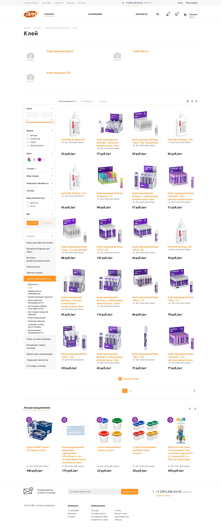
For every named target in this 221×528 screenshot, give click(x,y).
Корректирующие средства (40, 297)
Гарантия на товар (99, 520)
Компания (73, 506)
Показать (32, 223)
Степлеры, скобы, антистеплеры (36, 325)
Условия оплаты (98, 514)
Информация (98, 506)
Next (195, 408)
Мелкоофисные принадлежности (35, 301)
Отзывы (71, 517)
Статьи (118, 510)
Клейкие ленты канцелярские (34, 292)
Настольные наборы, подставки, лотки (37, 307)
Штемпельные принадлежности (35, 331)
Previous (190, 408)
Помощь (95, 510)
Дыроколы (33, 284)
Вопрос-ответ (121, 514)
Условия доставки (99, 517)
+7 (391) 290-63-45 (134, 3)
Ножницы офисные (36, 321)
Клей (30, 288)
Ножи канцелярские (37, 318)
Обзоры (118, 520)
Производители (122, 517)
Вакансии (72, 514)
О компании (73, 510)
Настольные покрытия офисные (38, 313)
